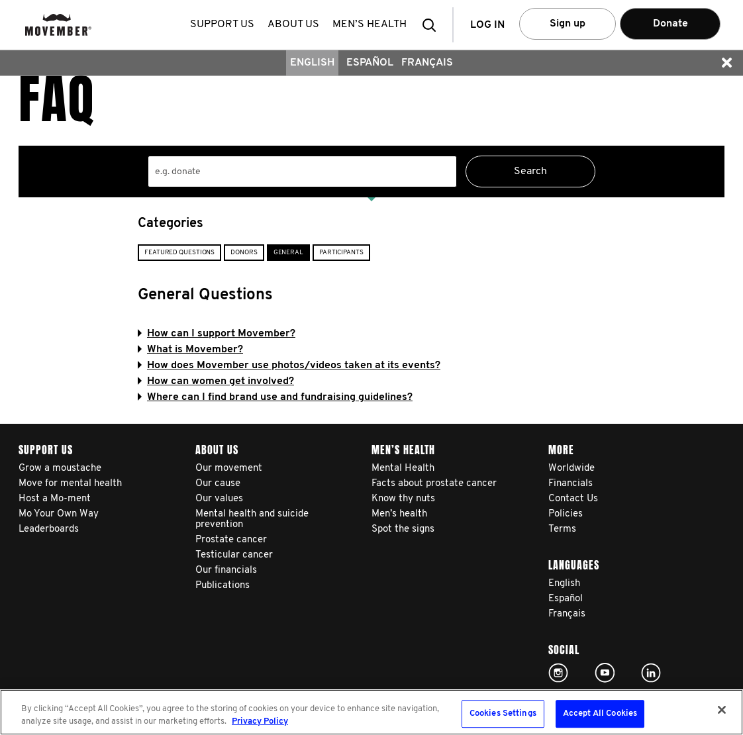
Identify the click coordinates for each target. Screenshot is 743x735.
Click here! (558, 673)
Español (369, 63)
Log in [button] (487, 25)
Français (427, 63)
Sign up (567, 24)
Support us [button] (222, 24)
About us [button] (293, 24)
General (288, 252)
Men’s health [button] (369, 24)
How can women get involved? (216, 381)
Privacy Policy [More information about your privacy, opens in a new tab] (260, 721)
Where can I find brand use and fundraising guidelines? (275, 397)
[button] (433, 25)
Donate (670, 24)
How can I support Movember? (216, 333)
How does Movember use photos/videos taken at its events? (289, 365)
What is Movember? (190, 349)
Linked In (651, 673)
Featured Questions (179, 252)
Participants (341, 252)
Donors (243, 252)
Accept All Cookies (600, 714)
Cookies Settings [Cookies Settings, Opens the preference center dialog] (503, 714)
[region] (371, 712)
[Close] (721, 709)
